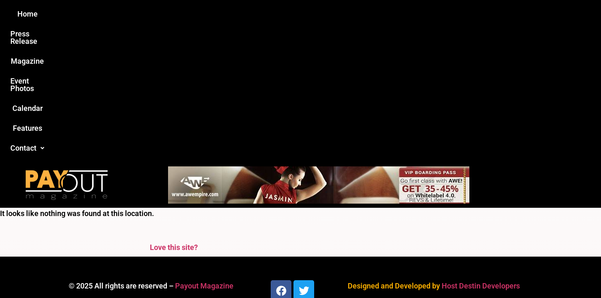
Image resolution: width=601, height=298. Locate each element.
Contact (440, 14)
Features (396, 14)
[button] (440, 14)
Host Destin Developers (481, 151)
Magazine (253, 14)
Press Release (200, 14)
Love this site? (174, 113)
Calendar (354, 14)
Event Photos (304, 14)
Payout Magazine (204, 151)
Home (154, 14)
